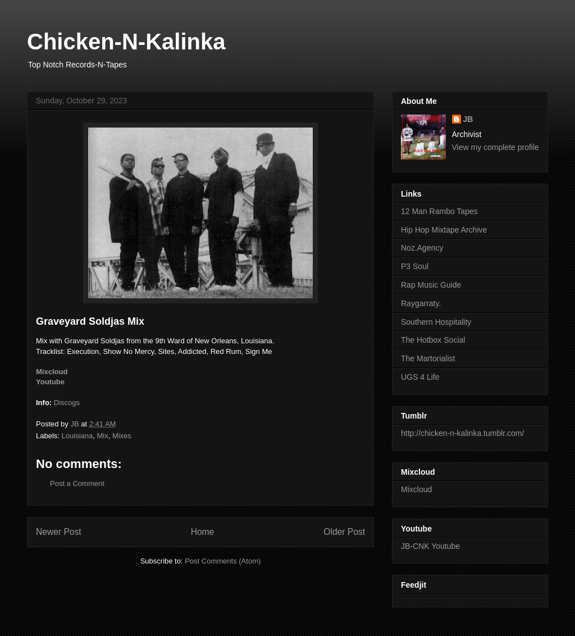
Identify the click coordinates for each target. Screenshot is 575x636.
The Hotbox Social (433, 339)
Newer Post (58, 532)
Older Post (344, 532)
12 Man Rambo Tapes (439, 211)
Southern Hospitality (436, 321)
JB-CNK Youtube (430, 546)
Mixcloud (51, 371)
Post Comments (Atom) (223, 561)
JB (468, 119)
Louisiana (77, 435)
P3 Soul (414, 266)
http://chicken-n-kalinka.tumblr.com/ (462, 433)
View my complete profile (495, 147)
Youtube (50, 382)
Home (203, 532)
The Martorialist (428, 358)
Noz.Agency (422, 247)
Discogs (67, 402)
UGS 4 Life (420, 376)
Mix (102, 435)
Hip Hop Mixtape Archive (444, 229)
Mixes (121, 435)
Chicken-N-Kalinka (126, 41)
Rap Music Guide (431, 284)
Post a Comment (77, 483)
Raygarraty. (421, 303)
